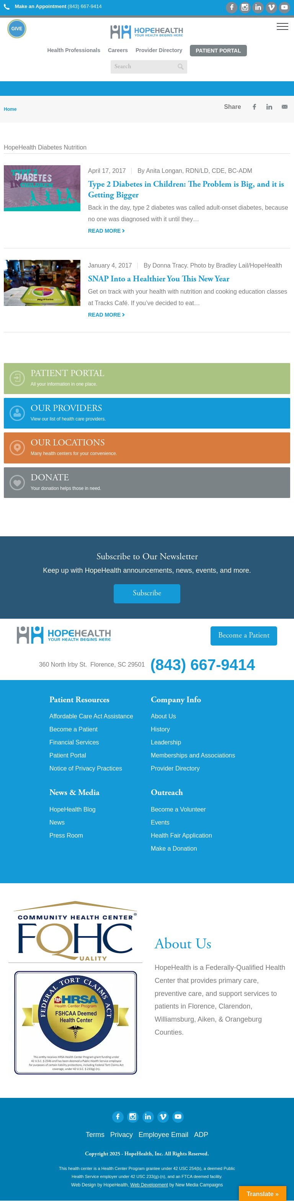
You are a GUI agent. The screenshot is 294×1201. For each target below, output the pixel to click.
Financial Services (74, 742)
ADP (201, 1135)
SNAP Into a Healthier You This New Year (158, 279)
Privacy (121, 1135)
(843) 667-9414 (53, 6)
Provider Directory (159, 50)
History (160, 729)
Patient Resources (79, 700)
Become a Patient (244, 636)
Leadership (166, 742)
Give (17, 28)
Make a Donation (174, 849)
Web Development (149, 1185)
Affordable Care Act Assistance (91, 716)
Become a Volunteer (178, 810)
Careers (118, 50)
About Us (163, 716)
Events (160, 823)
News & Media (74, 793)
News (57, 823)
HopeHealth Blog (72, 810)
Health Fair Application (181, 836)
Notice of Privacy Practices (85, 769)
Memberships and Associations (193, 755)
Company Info (176, 700)
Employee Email (163, 1135)
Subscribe (147, 594)
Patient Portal (218, 51)
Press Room (66, 836)
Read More (106, 231)
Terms (95, 1135)
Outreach (167, 793)
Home (10, 109)
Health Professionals (73, 50)
